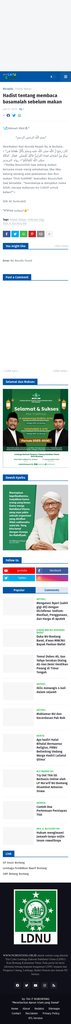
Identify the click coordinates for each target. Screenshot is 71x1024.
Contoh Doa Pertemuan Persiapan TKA (52, 811)
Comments (51, 590)
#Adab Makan (23, 89)
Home (14, 1008)
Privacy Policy (51, 1013)
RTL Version (35, 1018)
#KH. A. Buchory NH (15, 223)
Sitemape (54, 1008)
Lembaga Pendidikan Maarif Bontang (25, 868)
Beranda (8, 89)
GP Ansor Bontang (14, 862)
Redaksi (39, 1008)
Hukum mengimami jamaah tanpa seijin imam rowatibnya (50, 836)
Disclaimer (31, 1013)
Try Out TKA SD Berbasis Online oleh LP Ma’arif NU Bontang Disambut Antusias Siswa (52, 783)
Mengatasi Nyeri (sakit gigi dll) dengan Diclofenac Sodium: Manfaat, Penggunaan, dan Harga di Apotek (52, 611)
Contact (16, 1013)
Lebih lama (59, 371)
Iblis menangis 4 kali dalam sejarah (51, 690)
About (26, 1008)
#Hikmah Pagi (36, 219)
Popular (19, 590)
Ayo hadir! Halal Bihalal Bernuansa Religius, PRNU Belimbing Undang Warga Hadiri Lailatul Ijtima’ (51, 749)
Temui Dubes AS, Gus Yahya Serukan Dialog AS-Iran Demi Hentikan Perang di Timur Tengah (52, 664)
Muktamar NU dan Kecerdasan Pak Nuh (51, 716)
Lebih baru (11, 371)
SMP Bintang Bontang (16, 874)
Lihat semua (61, 245)
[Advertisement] (35, 35)
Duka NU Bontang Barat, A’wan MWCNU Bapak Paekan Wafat (51, 640)
